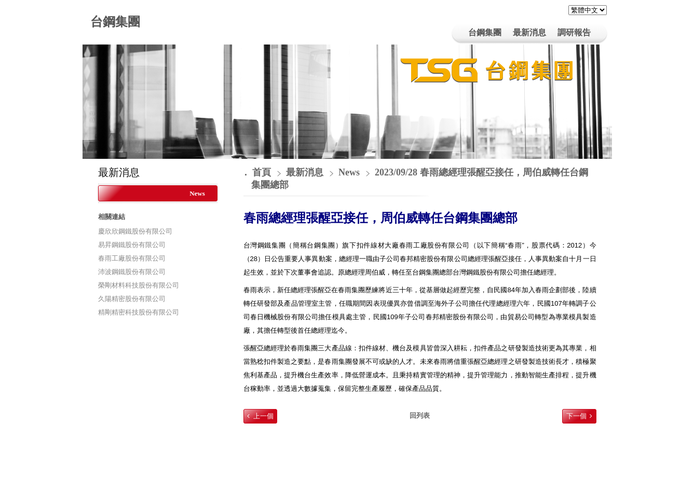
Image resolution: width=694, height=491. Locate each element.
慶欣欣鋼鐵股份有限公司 (135, 231)
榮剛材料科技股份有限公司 (138, 285)
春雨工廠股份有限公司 (132, 258)
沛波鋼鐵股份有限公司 (132, 272)
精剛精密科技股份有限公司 (138, 312)
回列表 (420, 415)
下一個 (576, 416)
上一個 (263, 416)
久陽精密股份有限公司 (132, 299)
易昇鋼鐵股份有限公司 (132, 245)
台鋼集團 (115, 22)
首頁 (261, 172)
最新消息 (306, 172)
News (197, 193)
